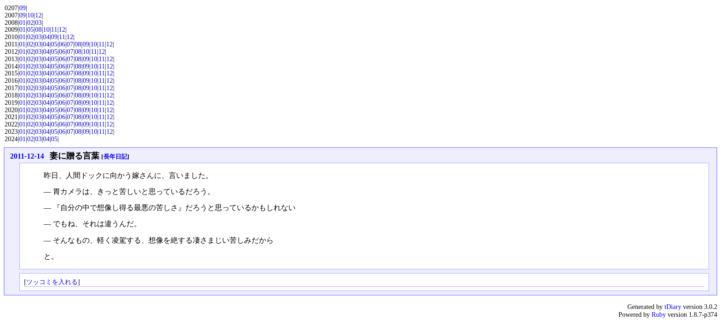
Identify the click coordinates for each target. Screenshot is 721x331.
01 (22, 22)
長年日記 (115, 156)
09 (22, 7)
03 (38, 22)
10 (30, 15)
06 (62, 44)
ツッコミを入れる (52, 281)
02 (30, 22)
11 (54, 29)
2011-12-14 (27, 156)
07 (70, 44)
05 (30, 29)
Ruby (659, 314)
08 (38, 29)
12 (38, 15)
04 (46, 36)
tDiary (672, 306)
